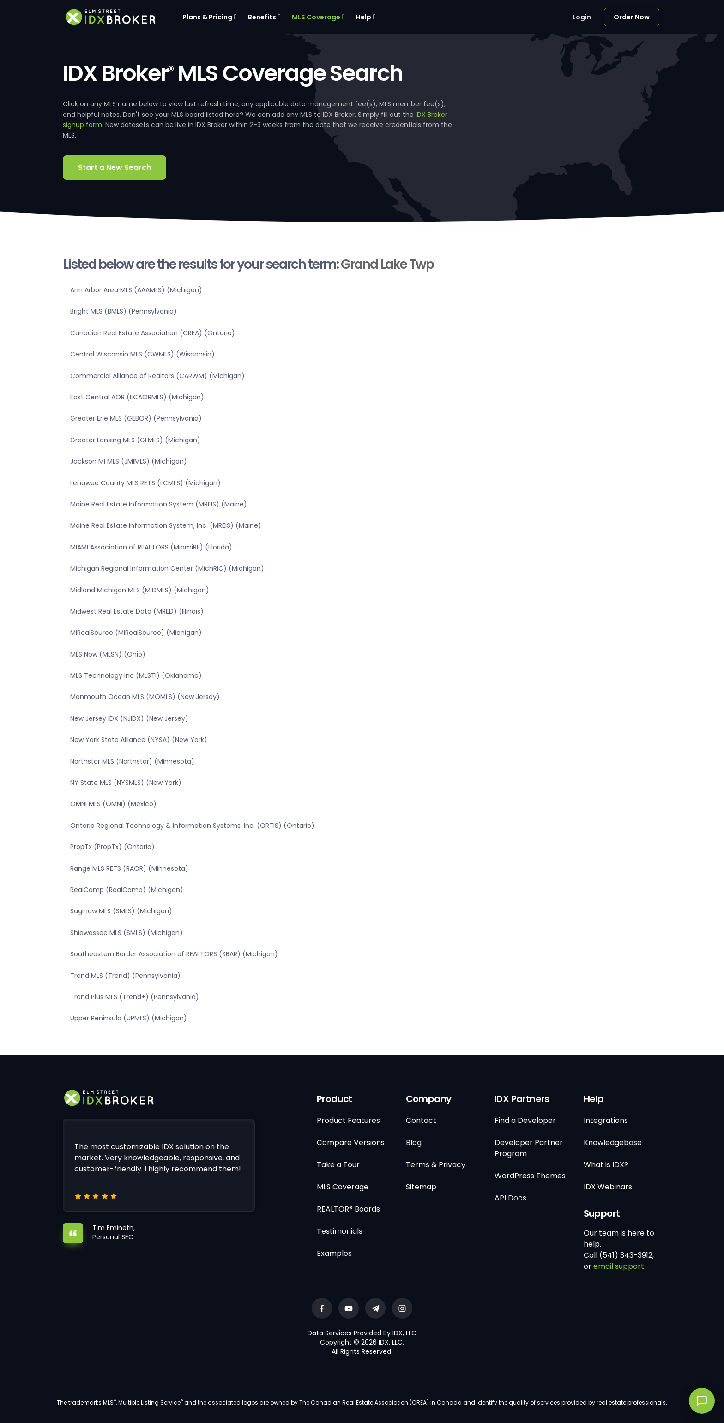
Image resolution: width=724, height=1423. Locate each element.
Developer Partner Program (529, 1148)
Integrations (606, 1120)
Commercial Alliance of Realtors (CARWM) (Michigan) (157, 375)
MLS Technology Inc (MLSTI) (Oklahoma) (136, 675)
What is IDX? (606, 1164)
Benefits (262, 17)
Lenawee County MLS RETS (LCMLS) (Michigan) (145, 483)
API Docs (510, 1198)
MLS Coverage (316, 17)
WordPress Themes (530, 1175)
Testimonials (339, 1231)
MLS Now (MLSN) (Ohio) (107, 654)
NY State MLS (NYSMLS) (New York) (125, 782)
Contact (421, 1120)
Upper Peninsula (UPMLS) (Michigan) (128, 1018)
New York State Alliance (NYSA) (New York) (138, 739)
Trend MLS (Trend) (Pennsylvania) (125, 975)
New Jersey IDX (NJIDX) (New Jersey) (129, 718)
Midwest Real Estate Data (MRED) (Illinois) (137, 611)
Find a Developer (525, 1120)
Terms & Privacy (435, 1164)
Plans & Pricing (207, 17)
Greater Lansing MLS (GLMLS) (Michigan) (135, 440)
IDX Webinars (608, 1187)
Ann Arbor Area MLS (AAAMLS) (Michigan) (136, 290)
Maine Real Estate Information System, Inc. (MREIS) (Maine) (165, 525)
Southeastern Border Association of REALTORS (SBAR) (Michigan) (174, 954)
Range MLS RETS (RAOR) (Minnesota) (129, 868)
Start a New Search (114, 167)
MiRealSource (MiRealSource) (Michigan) (136, 632)
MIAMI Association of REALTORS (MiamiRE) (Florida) (151, 547)
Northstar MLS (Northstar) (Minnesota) (132, 761)
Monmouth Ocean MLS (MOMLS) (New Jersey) (145, 696)
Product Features (348, 1120)
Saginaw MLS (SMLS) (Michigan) (121, 911)
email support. (619, 1266)
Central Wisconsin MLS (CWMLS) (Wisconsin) (142, 354)
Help (363, 17)
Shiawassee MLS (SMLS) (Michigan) (126, 932)
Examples (334, 1253)
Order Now (632, 17)
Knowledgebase (613, 1142)
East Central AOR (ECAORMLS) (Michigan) (137, 397)
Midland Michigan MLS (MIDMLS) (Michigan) (139, 590)
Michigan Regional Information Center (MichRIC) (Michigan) (167, 568)
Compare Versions (351, 1142)
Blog (414, 1142)
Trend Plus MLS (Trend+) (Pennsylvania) (134, 996)
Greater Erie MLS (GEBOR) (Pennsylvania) (136, 418)
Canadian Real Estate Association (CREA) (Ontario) (152, 333)
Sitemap (421, 1187)
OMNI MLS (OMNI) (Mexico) (113, 803)
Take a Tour (338, 1164)
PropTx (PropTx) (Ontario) (112, 846)
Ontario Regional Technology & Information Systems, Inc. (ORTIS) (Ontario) (192, 825)
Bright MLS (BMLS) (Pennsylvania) (123, 311)
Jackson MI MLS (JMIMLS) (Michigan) (128, 461)
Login (582, 17)
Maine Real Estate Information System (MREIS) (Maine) (158, 504)
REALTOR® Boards (348, 1209)
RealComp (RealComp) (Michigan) (126, 889)
